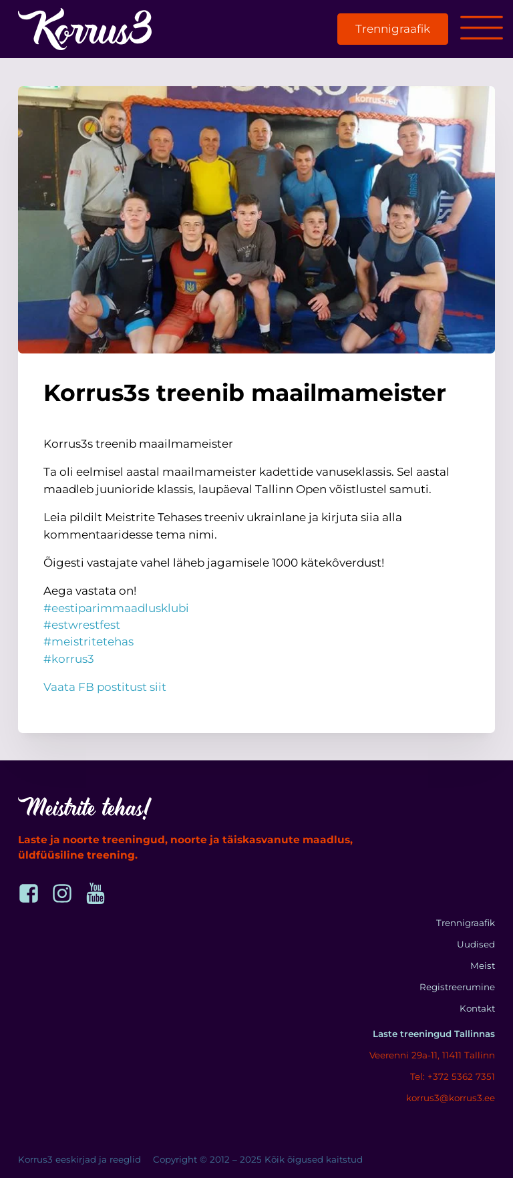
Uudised (476, 944)
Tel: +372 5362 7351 (452, 1076)
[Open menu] (481, 29)
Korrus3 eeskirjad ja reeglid (79, 1159)
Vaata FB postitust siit (104, 687)
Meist (482, 965)
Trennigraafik (392, 28)
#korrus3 (68, 659)
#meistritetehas (88, 641)
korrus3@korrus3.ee (450, 1097)
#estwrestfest (81, 624)
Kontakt (477, 1008)
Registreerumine (457, 987)
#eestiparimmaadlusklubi (116, 608)
